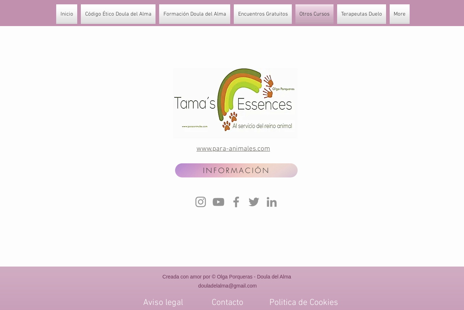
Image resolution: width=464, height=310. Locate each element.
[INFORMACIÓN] (236, 170)
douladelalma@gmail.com (227, 286)
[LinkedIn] (272, 202)
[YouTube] (218, 202)
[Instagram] (201, 202)
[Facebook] (236, 202)
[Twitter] (254, 202)
